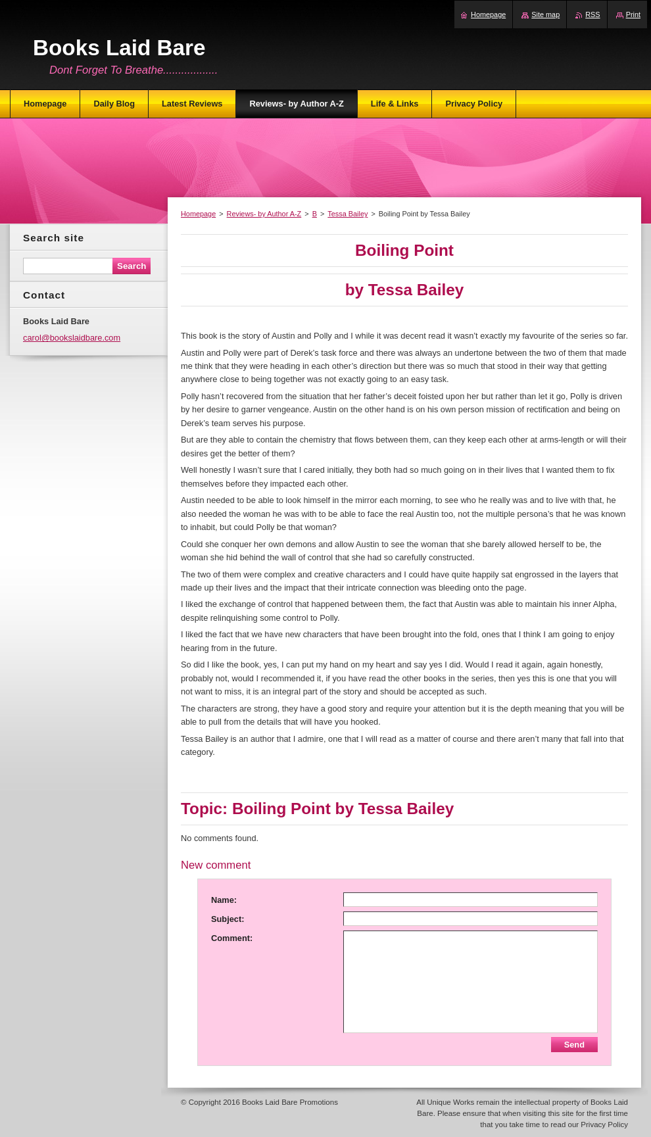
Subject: (227, 919)
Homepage (198, 214)
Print (633, 14)
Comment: (232, 938)
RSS (592, 14)
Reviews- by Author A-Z (264, 214)
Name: (224, 900)
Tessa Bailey (347, 214)
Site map (545, 14)
